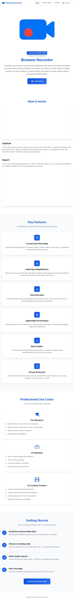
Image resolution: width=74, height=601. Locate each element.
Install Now (37, 81)
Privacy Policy (46, 2)
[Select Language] (66, 2)
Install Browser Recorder (37, 583)
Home (37, 2)
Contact (56, 2)
